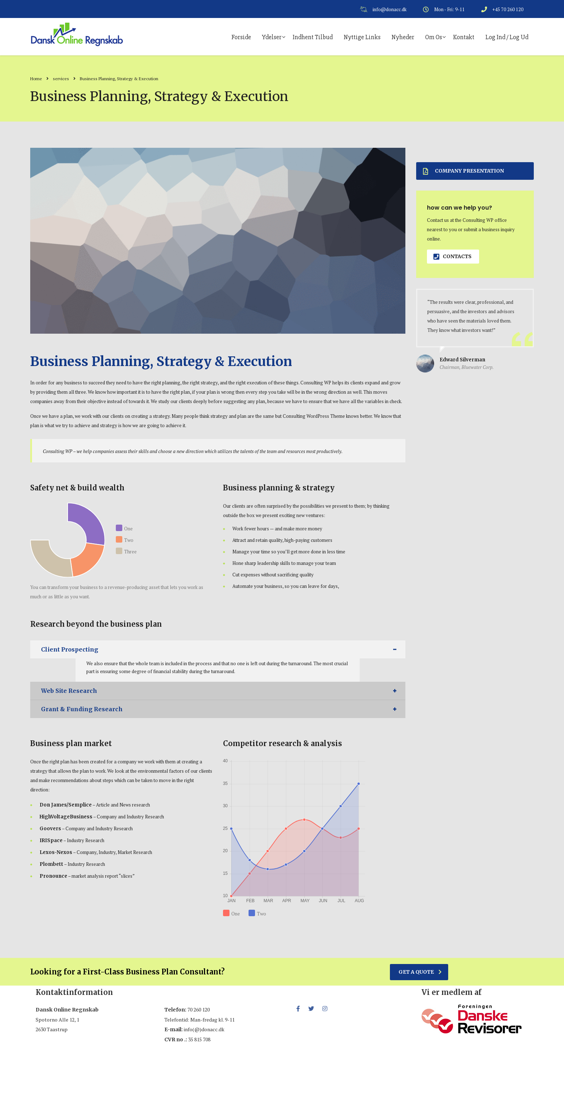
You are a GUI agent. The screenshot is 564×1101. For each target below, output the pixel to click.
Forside (241, 37)
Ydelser (272, 37)
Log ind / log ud (506, 37)
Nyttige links (362, 37)
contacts (452, 256)
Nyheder (402, 37)
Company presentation (463, 171)
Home (36, 78)
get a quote (420, 972)
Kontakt (463, 37)
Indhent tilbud (312, 37)
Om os (433, 37)
